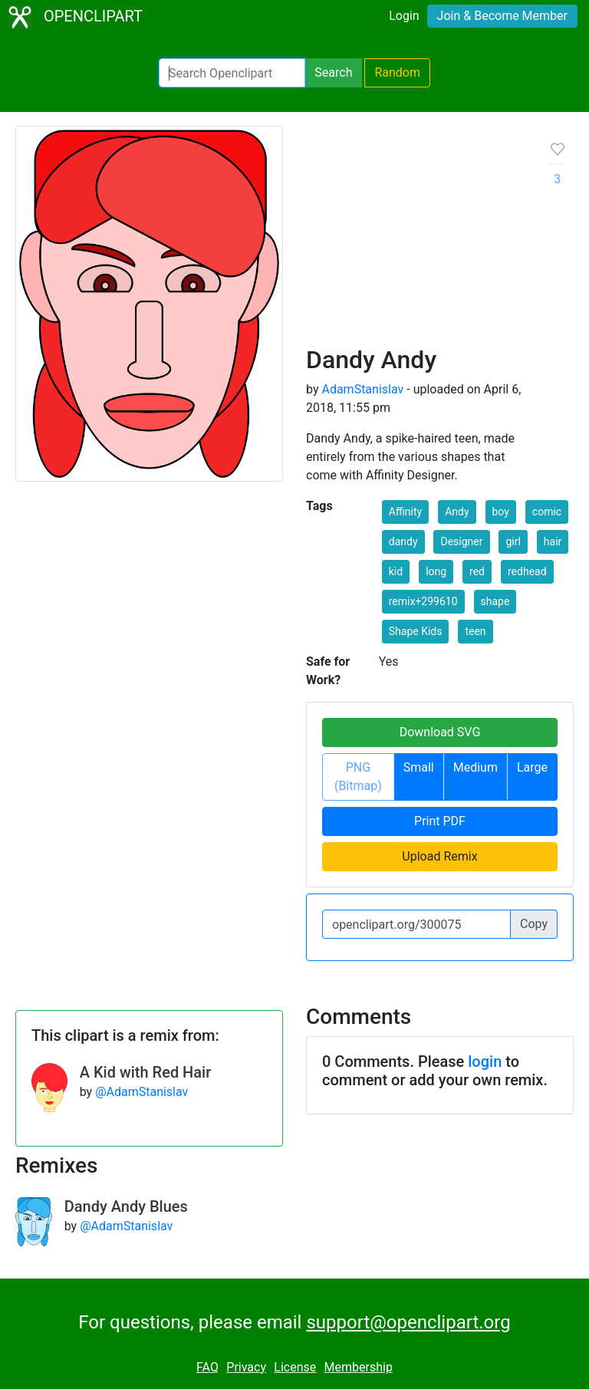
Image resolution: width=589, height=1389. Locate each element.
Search (333, 72)
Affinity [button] (405, 511)
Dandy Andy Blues (126, 1206)
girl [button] (512, 541)
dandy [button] (403, 541)
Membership (358, 1367)
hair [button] (552, 541)
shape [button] (495, 601)
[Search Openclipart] (232, 72)
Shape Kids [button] (416, 631)
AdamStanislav (362, 389)
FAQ (207, 1367)
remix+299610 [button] (423, 601)
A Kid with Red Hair (146, 1072)
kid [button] (396, 571)
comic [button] (546, 511)
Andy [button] (457, 511)
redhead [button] (527, 571)
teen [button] (475, 631)
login (485, 1061)
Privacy (246, 1367)
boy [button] (500, 511)
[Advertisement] (415, 241)
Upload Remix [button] (439, 856)
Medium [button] (475, 767)
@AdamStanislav (141, 1092)
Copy (534, 924)
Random (397, 72)
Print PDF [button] (440, 821)
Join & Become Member (502, 15)
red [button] (477, 571)
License (295, 1367)
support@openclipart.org (408, 1322)
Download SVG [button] (440, 732)
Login (404, 15)
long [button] (436, 571)
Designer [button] (461, 541)
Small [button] (418, 767)
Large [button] (532, 767)
